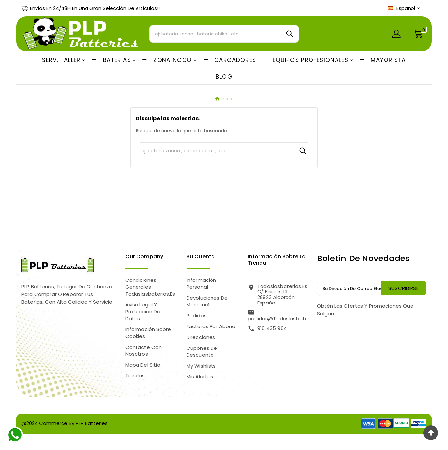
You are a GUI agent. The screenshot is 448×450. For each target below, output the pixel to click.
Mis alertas (200, 376)
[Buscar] (215, 33)
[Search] (289, 33)
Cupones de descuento (202, 351)
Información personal (201, 283)
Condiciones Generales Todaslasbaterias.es (150, 287)
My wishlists (201, 365)
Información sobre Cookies (148, 333)
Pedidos (197, 315)
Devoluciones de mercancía (207, 301)
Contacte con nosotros (143, 350)
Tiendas (135, 375)
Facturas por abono (211, 326)
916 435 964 (272, 328)
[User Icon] (396, 34)
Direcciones (201, 337)
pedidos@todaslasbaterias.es (285, 318)
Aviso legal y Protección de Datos (143, 311)
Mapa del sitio (143, 364)
